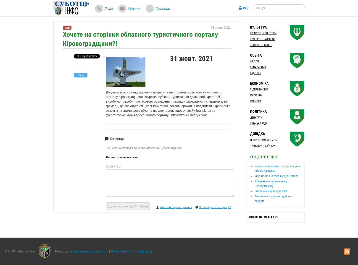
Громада (163, 8)
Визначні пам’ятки (262, 39)
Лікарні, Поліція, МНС (263, 139)
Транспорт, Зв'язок (262, 145)
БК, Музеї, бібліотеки (263, 33)
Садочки (255, 73)
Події (109, 8)
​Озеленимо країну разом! (271, 191)
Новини (134, 8)
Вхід (246, 8)
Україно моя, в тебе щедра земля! (276, 176)
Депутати (256, 117)
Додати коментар (128, 206)
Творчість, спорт (261, 45)
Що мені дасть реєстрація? (215, 207)
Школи (254, 61)
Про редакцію (143, 251)
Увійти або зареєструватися (176, 207)
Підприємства (259, 89)
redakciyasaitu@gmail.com (89, 251)
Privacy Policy (121, 251)
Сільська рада (258, 123)
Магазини (256, 95)
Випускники (258, 67)
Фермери (255, 101)
